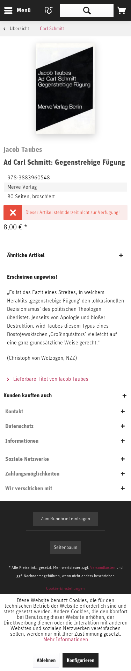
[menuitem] (17, 10)
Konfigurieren (80, 660)
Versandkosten (102, 567)
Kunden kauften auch (27, 395)
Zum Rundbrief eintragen (65, 518)
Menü (12, 9)
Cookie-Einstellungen (65, 588)
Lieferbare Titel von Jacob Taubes (47, 379)
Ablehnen (46, 660)
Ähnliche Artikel (26, 255)
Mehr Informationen (65, 639)
